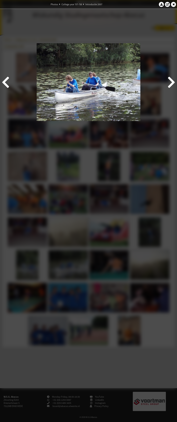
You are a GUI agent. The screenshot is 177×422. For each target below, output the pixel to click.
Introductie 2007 (93, 4)
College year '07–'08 (72, 4)
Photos (54, 4)
